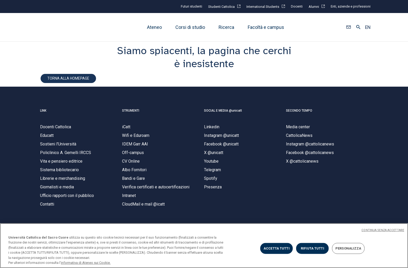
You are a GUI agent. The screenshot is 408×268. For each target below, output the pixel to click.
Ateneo (154, 27)
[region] (204, 245)
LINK (43, 110)
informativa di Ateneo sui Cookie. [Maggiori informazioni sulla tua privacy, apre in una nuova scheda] (86, 263)
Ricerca (226, 27)
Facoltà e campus (266, 27)
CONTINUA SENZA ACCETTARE (382, 230)
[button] (349, 27)
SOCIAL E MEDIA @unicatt (223, 110)
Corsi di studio (190, 27)
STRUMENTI (130, 110)
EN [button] (368, 27)
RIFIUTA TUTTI (312, 248)
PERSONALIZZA (348, 248)
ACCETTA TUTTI (277, 248)
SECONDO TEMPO (299, 110)
